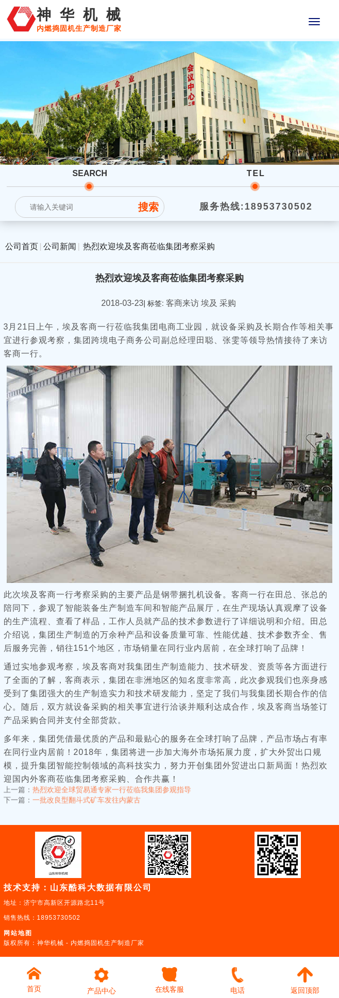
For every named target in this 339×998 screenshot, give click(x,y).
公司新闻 (59, 246)
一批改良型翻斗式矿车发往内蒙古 (86, 796)
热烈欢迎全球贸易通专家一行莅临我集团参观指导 (111, 786)
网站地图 (18, 933)
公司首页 (21, 246)
